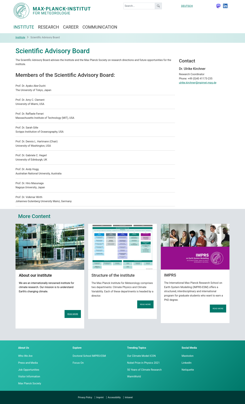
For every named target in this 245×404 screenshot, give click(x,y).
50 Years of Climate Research (144, 369)
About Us (23, 347)
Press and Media (28, 362)
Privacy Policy (85, 397)
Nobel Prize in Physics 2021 (143, 362)
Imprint (100, 397)
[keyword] (139, 6)
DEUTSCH (187, 6)
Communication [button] (99, 27)
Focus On (78, 362)
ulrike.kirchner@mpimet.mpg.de (197, 82)
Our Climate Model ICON (141, 355)
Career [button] (70, 27)
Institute (20, 37)
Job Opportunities (28, 369)
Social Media (189, 347)
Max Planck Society (29, 383)
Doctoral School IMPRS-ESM (89, 355)
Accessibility (114, 397)
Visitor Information (29, 376)
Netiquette (188, 369)
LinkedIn (187, 362)
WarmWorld (134, 376)
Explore (77, 347)
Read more (72, 314)
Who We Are (25, 355)
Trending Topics (136, 347)
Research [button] (48, 27)
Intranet (129, 397)
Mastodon (187, 355)
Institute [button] (24, 27)
